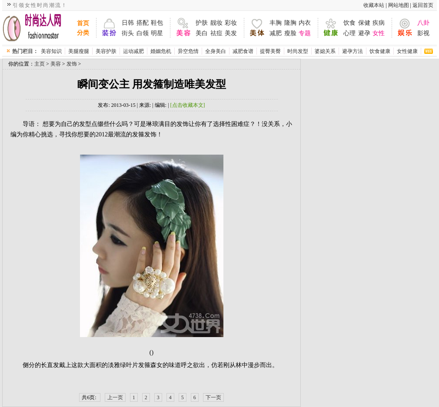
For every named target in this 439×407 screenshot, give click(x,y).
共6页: (89, 397)
